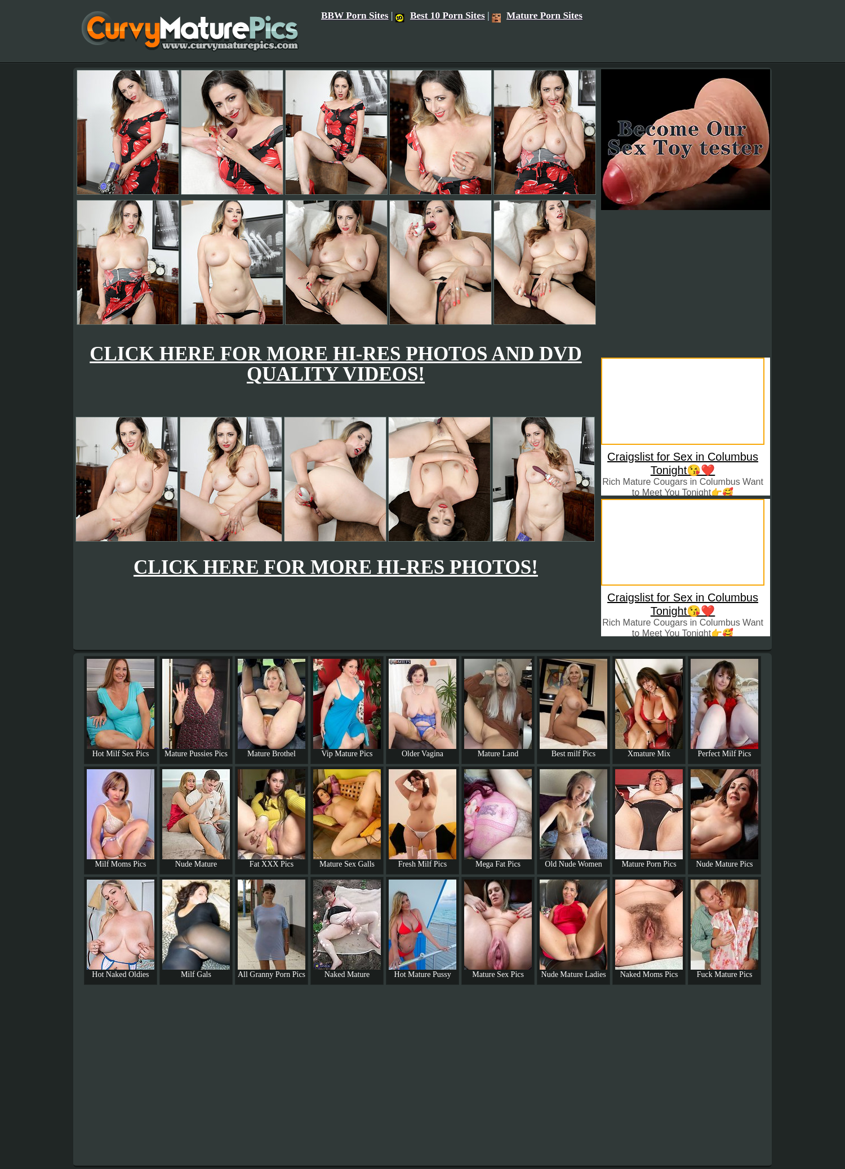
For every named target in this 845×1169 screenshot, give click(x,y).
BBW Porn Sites (355, 15)
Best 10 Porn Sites (440, 15)
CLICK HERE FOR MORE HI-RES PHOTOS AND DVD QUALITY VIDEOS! (335, 364)
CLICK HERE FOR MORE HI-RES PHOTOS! (336, 567)
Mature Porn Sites (537, 15)
